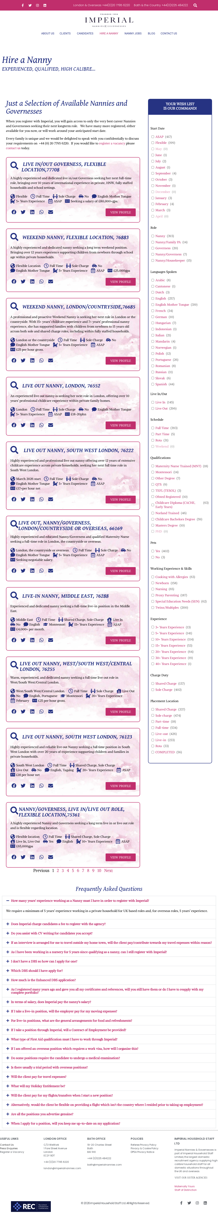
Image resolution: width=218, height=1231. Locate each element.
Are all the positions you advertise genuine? (42, 1121)
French (160, 317)
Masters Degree (166, 532)
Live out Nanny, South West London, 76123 (77, 744)
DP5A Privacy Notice (142, 1158)
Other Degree (165, 485)
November (163, 193)
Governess (163, 255)
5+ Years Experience (169, 640)
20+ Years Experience (170, 658)
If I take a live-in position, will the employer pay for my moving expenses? (64, 1018)
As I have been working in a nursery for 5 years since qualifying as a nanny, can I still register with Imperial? (89, 959)
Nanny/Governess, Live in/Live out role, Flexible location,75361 (72, 819)
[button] (195, 5)
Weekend (162, 453)
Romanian (162, 373)
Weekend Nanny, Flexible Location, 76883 (75, 244)
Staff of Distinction (186, 1196)
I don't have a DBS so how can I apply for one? (44, 968)
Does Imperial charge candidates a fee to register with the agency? (58, 931)
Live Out (161, 415)
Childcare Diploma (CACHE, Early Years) (175, 512)
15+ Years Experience (170, 652)
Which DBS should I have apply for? (37, 977)
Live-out (161, 740)
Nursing (161, 596)
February (161, 211)
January (161, 205)
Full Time (162, 435)
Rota (158, 447)
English (160, 305)
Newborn (162, 590)
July (158, 168)
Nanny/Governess (168, 261)
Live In (160, 409)
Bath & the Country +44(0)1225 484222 (161, 5)
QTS (158, 491)
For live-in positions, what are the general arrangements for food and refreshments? (71, 1027)
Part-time (162, 728)
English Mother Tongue (172, 311)
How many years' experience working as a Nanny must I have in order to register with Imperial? (80, 908)
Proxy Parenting (167, 602)
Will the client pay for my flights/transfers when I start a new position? (62, 1102)
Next (108, 877)
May (158, 156)
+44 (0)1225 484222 (99, 1165)
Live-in (160, 747)
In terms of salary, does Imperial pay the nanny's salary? (51, 1009)
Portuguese (163, 367)
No (157, 564)
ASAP (159, 143)
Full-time (162, 735)
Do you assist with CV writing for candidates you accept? (51, 940)
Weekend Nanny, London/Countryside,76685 (78, 314)
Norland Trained (167, 520)
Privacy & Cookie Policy (144, 1155)
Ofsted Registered (168, 503)
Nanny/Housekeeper (170, 267)
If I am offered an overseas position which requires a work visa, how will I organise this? (74, 1055)
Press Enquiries (9, 1155)
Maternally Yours (185, 1193)
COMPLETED (165, 759)
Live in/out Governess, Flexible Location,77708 (64, 174)
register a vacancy (112, 150)
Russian (161, 379)
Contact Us (7, 1151)
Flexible (161, 150)
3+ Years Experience (169, 634)
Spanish (161, 391)
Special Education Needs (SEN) (177, 608)
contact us (13, 155)
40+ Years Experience (170, 671)
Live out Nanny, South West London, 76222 (78, 457)
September (163, 180)
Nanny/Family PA (168, 249)
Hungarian (163, 330)
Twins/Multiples (167, 614)
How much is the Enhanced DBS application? (43, 987)
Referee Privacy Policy (143, 1151)
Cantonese (162, 293)
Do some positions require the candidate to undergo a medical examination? (65, 1065)
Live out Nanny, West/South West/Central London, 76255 (76, 673)
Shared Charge (166, 690)
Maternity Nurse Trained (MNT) (178, 473)
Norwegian (163, 354)
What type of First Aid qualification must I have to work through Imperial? (64, 1046)
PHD (158, 538)
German (161, 324)
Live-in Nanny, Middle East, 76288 (65, 603)
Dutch (159, 299)
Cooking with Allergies (171, 584)
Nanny (160, 243)
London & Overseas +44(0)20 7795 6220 (101, 5)
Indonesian (163, 336)
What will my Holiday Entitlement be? (38, 1093)
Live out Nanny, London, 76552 (61, 393)
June (158, 162)
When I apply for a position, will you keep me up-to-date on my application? (65, 1130)
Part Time (162, 441)
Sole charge (163, 722)
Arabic (160, 287)
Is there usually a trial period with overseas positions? (49, 1074)
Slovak (160, 385)
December (162, 198)
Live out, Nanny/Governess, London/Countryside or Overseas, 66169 (70, 533)
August (160, 174)
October (161, 186)
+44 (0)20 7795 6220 (56, 1169)
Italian (159, 342)
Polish (159, 360)
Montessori (163, 479)
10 (99, 877)
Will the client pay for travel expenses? (38, 1083)
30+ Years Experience (170, 665)
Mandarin (162, 348)
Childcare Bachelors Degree (175, 526)
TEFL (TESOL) (165, 497)
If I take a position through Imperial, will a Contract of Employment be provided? (68, 1037)
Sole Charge (163, 696)
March (160, 217)
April (159, 223)
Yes (157, 558)
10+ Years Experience (170, 646)
